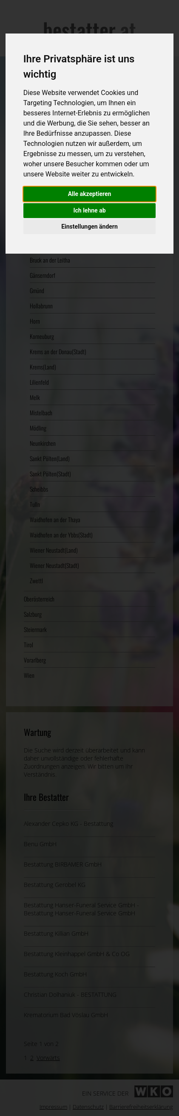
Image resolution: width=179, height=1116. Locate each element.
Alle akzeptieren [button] (89, 193)
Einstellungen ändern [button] (89, 226)
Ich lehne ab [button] (89, 210)
